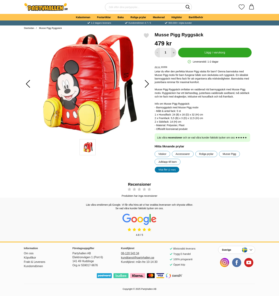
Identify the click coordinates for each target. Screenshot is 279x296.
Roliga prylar (138, 17)
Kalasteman (83, 17)
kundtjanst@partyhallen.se (137, 257)
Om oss (29, 253)
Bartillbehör (196, 17)
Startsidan (29, 28)
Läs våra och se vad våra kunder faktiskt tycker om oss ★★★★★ (202, 137)
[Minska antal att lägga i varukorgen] (157, 52)
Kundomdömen (33, 266)
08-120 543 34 (130, 253)
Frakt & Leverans (34, 261)
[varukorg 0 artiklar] (251, 7)
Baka (121, 17)
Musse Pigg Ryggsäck (50, 28)
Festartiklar (104, 17)
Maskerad (159, 17)
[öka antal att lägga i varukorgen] (173, 52)
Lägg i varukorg (214, 52)
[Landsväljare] (236, 250)
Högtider (177, 17)
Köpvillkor (30, 257)
